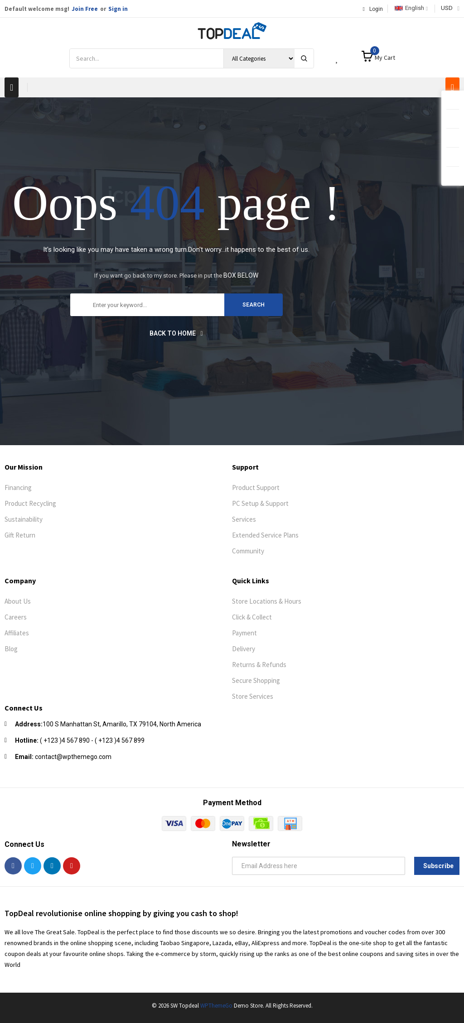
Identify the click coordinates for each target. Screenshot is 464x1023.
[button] (12, 87)
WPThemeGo (216, 1005)
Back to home (176, 333)
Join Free (85, 9)
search (253, 305)
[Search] (304, 58)
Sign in (118, 9)
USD (447, 8)
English (409, 8)
